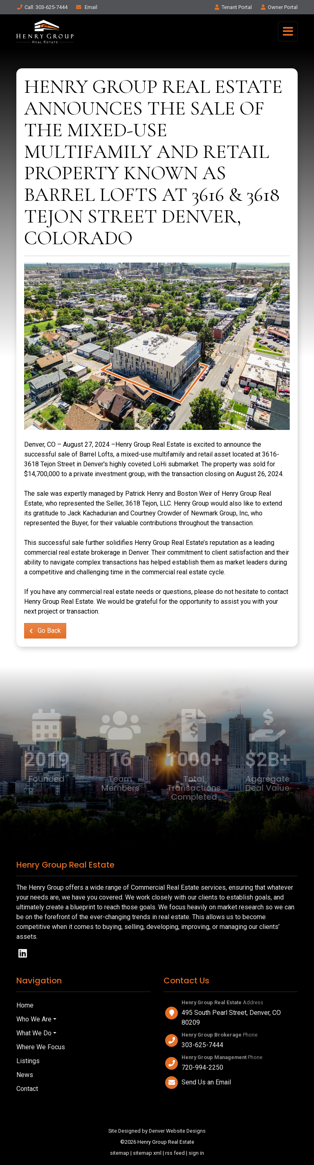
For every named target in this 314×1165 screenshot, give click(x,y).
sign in (196, 1153)
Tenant (232, 7)
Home (25, 1005)
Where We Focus (40, 1047)
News (24, 1075)
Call (41, 7)
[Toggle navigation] (288, 31)
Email (86, 7)
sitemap (119, 1153)
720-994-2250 (202, 1067)
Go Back (45, 630)
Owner (279, 7)
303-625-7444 (202, 1045)
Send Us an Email (206, 1082)
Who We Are (34, 1019)
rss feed (175, 1153)
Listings (28, 1061)
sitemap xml (147, 1153)
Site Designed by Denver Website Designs (157, 1131)
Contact (27, 1089)
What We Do (34, 1033)
